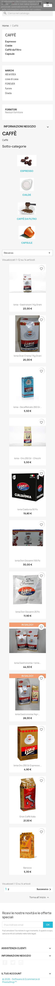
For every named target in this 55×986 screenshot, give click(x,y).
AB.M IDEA (10, 74)
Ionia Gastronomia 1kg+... (27, 714)
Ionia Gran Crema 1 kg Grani (27, 355)
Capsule (10, 53)
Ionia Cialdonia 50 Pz (27, 509)
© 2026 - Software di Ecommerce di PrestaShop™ (21, 981)
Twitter (13, 962)
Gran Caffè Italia (27, 816)
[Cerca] (27, 13)
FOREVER (10, 83)
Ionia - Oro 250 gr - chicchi (27, 458)
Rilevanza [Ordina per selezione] (27, 253)
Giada (8, 93)
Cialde (8, 45)
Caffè (10, 35)
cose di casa (11, 79)
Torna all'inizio (39, 897)
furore (8, 88)
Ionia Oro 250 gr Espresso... (28, 765)
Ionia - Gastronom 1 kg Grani (27, 304)
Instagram (21, 962)
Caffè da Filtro (13, 49)
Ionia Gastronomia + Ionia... (27, 663)
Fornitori (11, 109)
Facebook (4, 962)
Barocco (27, 867)
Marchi (9, 70)
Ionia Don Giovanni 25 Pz (28, 611)
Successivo (44, 889)
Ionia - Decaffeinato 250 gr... (27, 407)
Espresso (10, 41)
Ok (47, 5)
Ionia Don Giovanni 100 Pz (27, 560)
